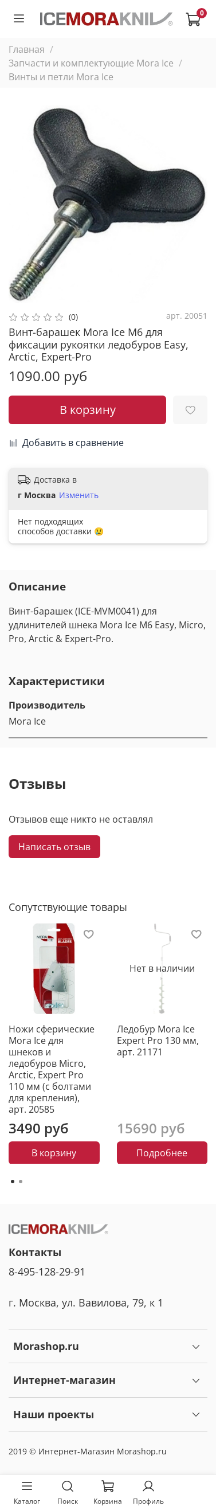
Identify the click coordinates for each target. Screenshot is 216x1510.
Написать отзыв (54, 846)
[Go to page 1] (12, 1181)
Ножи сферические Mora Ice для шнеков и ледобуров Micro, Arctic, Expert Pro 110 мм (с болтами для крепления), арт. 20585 (52, 1068)
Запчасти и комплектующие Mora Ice (91, 63)
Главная (27, 49)
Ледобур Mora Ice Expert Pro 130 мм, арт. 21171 (158, 1040)
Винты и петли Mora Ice (61, 77)
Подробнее (161, 1152)
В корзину (54, 1152)
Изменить (79, 495)
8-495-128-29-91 (47, 1271)
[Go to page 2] (20, 1181)
